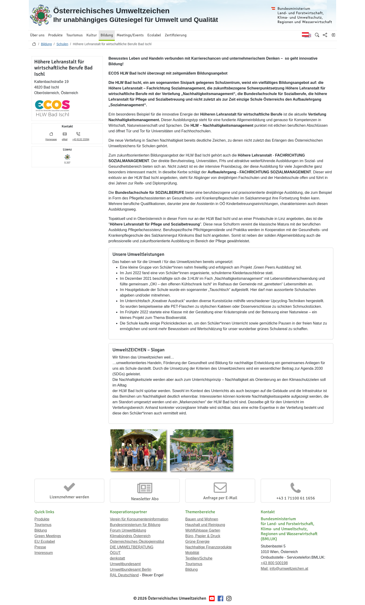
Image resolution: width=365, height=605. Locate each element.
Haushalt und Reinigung (205, 525)
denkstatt (117, 558)
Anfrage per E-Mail (220, 497)
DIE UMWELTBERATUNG (131, 547)
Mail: (265, 569)
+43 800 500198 (274, 563)
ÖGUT (115, 553)
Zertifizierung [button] (175, 35)
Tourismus (42, 525)
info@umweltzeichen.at (289, 569)
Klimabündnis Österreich (130, 536)
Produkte (41, 519)
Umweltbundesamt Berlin (130, 569)
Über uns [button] (37, 35)
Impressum (43, 553)
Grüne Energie (197, 541)
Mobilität (192, 553)
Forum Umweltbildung (128, 530)
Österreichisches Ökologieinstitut (137, 541)
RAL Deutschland (124, 575)
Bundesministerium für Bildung (135, 525)
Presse (40, 547)
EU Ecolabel (44, 541)
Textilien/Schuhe (199, 558)
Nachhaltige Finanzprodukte (208, 547)
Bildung (46, 44)
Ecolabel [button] (154, 35)
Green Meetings (47, 536)
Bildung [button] (107, 35)
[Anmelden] (333, 35)
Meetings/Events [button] (130, 35)
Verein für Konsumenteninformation (139, 519)
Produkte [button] (55, 35)
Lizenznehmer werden (69, 496)
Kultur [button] (91, 35)
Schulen (62, 44)
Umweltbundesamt (125, 564)
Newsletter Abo (145, 498)
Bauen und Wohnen (201, 519)
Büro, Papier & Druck (202, 536)
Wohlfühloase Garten (202, 530)
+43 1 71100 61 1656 (295, 498)
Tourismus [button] (74, 35)
